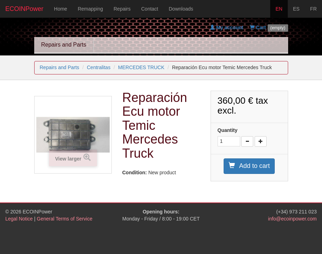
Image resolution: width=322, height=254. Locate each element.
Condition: (134, 172)
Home (60, 9)
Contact (149, 9)
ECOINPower (24, 8)
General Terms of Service (64, 219)
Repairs (122, 9)
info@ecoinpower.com (292, 219)
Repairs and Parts (63, 45)
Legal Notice (19, 219)
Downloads (181, 9)
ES (296, 9)
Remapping (90, 9)
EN (278, 9)
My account (226, 27)
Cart (258, 27)
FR (313, 9)
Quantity (228, 130)
